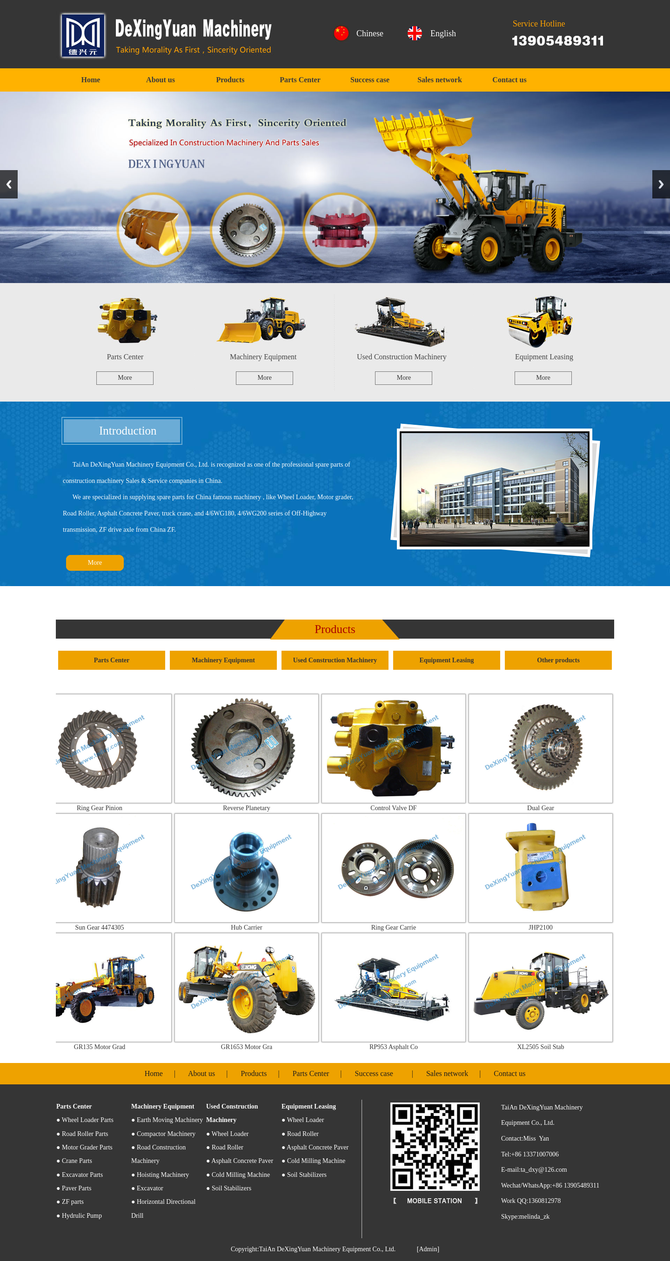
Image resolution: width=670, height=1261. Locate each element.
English (443, 33)
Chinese (369, 33)
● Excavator (147, 1188)
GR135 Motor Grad (103, 1046)
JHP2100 (544, 927)
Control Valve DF (398, 808)
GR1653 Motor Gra (250, 1046)
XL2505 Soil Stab (544, 1046)
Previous (9, 184)
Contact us (509, 80)
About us (160, 80)
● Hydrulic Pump (79, 1215)
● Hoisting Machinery (160, 1174)
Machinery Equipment (263, 357)
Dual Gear (544, 808)
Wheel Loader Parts (85, 1119)
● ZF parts (70, 1201)
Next (661, 184)
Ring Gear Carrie (397, 927)
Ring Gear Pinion (104, 808)
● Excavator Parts (79, 1174)
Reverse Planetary (250, 808)
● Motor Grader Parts (84, 1147)
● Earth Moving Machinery (167, 1119)
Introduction (128, 430)
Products (230, 80)
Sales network (439, 80)
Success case (369, 80)
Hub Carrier (250, 927)
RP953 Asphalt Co (398, 1046)
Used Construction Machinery (402, 357)
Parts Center (300, 80)
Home (90, 80)
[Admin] (428, 1249)
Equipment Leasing (544, 357)
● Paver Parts (73, 1188)
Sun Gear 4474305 (104, 927)
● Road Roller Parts (82, 1133)
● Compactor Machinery (163, 1133)
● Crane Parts (74, 1160)
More (125, 377)
